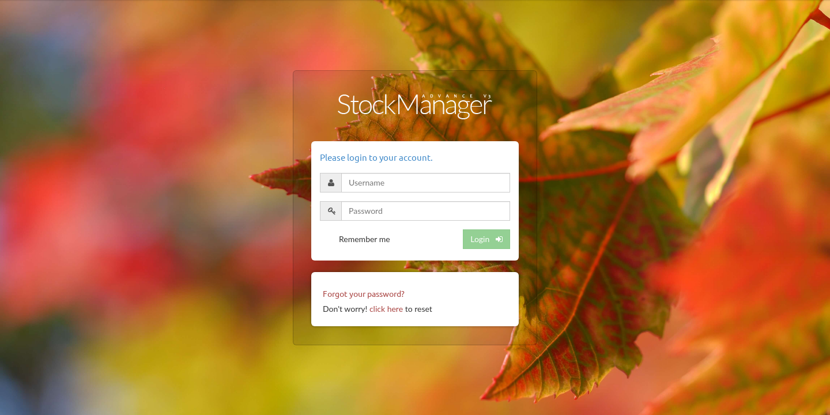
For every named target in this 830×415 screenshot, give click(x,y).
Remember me (364, 239)
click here (386, 309)
